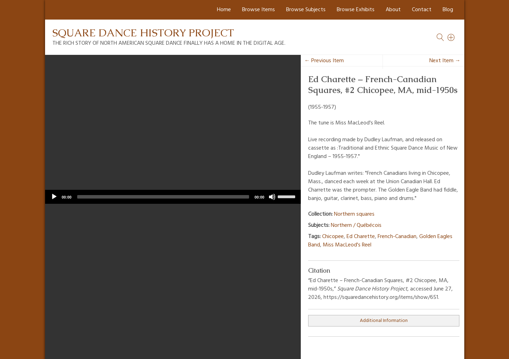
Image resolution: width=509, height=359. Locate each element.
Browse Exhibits (356, 9)
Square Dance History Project (143, 33)
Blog (448, 9)
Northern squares (354, 214)
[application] (173, 197)
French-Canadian (397, 236)
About (393, 9)
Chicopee (333, 236)
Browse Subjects (306, 9)
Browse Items (258, 9)
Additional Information (384, 321)
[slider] (163, 197)
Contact (421, 9)
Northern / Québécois (356, 225)
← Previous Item (324, 60)
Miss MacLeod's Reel (347, 245)
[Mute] (272, 196)
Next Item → (444, 60)
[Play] (54, 196)
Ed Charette (361, 236)
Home (224, 9)
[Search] (451, 37)
